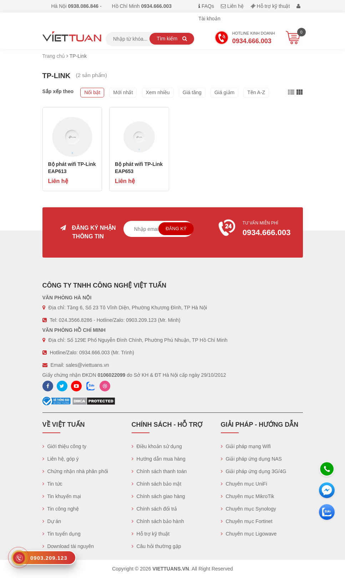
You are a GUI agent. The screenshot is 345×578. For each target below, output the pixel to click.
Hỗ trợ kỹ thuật (270, 6)
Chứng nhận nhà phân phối (75, 471)
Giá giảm (224, 92)
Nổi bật (92, 92)
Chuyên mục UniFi (244, 484)
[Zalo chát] (327, 512)
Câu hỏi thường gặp (156, 546)
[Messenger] (327, 490)
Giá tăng (192, 92)
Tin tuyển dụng (61, 534)
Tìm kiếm (172, 38)
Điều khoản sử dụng (157, 446)
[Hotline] (327, 469)
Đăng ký (176, 228)
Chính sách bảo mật (157, 484)
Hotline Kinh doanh (244, 38)
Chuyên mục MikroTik (247, 496)
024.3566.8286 (75, 320)
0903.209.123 (141, 320)
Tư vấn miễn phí (257, 229)
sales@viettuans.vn (87, 365)
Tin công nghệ (60, 509)
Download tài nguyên (68, 546)
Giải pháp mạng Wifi (246, 446)
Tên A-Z (256, 92)
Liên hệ (232, 6)
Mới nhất (123, 92)
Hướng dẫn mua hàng (159, 459)
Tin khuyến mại (61, 496)
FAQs (206, 6)
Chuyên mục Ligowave (249, 534)
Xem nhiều (158, 92)
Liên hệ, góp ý (60, 459)
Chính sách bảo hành (158, 521)
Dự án (51, 521)
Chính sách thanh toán (159, 471)
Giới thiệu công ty (64, 446)
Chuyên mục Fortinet (247, 521)
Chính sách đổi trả (154, 509)
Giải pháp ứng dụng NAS (251, 459)
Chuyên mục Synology (248, 509)
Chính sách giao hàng (158, 496)
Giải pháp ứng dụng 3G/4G (253, 471)
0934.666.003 (94, 352)
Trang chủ (53, 56)
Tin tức (52, 484)
